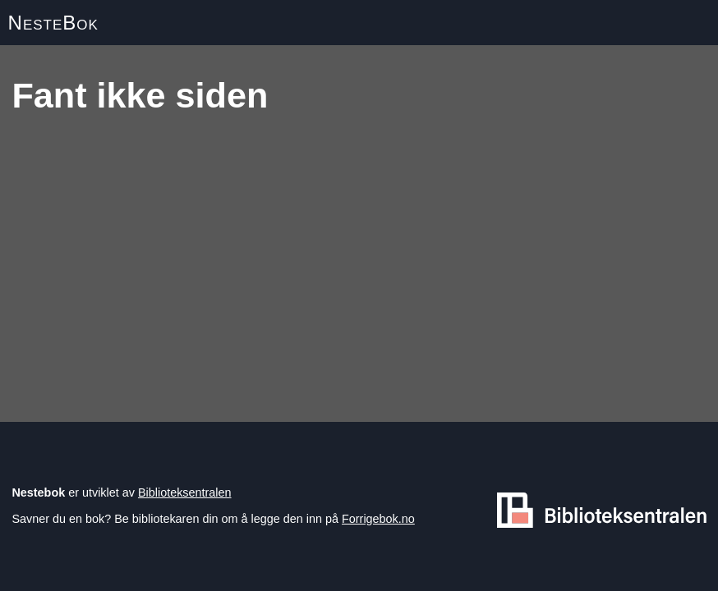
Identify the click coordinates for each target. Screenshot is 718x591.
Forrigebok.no (378, 518)
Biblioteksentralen (185, 492)
